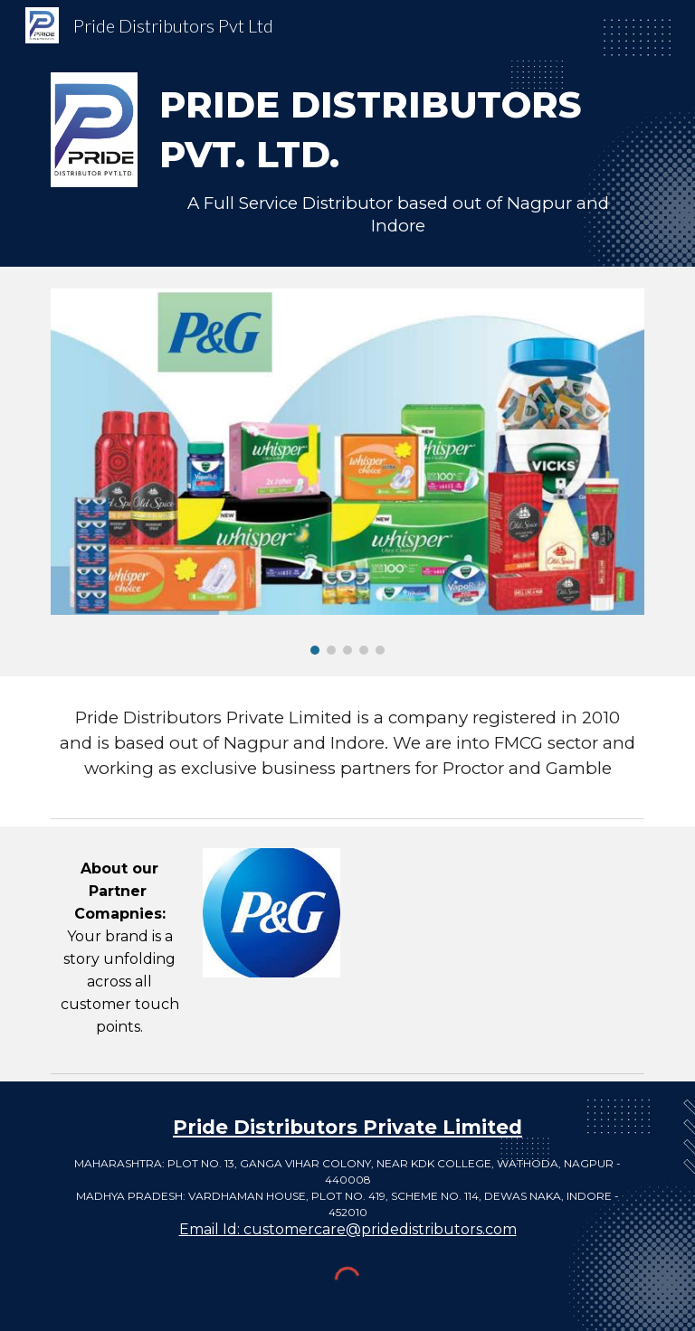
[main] (397, 158)
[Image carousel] (347, 471)
